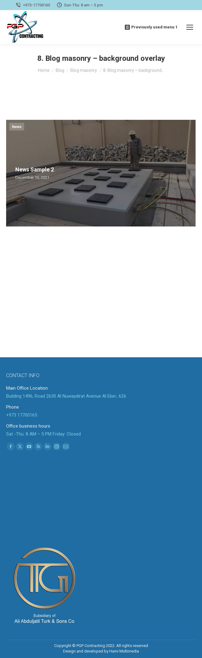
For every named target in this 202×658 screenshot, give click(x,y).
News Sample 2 (34, 169)
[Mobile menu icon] (190, 27)
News (16, 127)
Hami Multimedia (124, 651)
